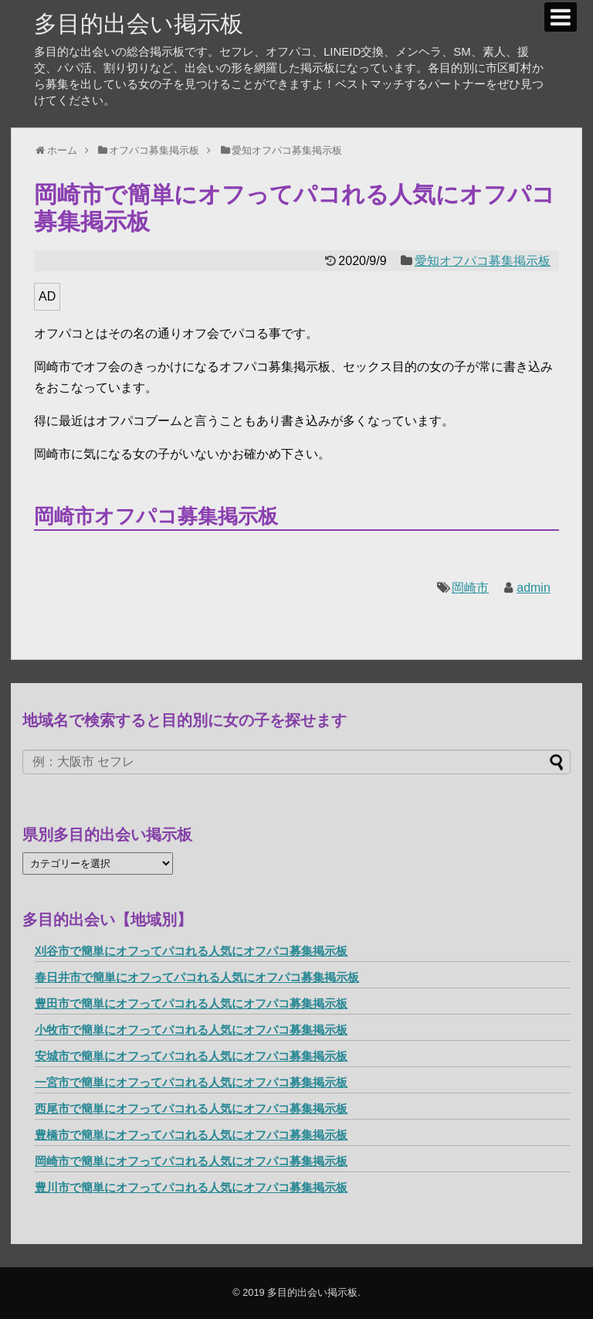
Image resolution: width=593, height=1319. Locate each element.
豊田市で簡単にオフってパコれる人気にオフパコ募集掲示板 (191, 1003)
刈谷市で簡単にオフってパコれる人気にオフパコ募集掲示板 (191, 950)
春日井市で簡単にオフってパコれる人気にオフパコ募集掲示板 (197, 977)
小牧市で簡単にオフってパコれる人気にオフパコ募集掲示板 (191, 1029)
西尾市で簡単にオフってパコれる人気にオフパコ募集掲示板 (191, 1108)
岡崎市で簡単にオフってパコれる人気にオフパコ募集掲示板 (191, 1161)
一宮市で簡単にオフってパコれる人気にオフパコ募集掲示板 (191, 1082)
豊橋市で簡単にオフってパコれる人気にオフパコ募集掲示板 (191, 1134)
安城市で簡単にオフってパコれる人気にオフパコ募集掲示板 (191, 1055)
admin (534, 587)
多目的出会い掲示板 (138, 23)
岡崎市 (470, 587)
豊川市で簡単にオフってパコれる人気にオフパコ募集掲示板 (191, 1187)
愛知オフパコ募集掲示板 (483, 260)
